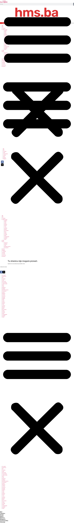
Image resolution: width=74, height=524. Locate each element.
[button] (37, 75)
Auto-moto (4, 255)
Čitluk (5, 221)
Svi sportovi (6, 247)
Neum (5, 231)
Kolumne (3, 256)
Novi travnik (6, 230)
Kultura (4, 157)
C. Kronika (4, 251)
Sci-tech (3, 253)
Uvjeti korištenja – (7, 268)
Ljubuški (5, 228)
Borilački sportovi (7, 246)
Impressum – (13, 268)
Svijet (3, 240)
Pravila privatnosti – (19, 268)
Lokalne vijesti (4, 219)
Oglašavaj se (25, 268)
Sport (3, 241)
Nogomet (6, 242)
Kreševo (5, 224)
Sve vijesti (4, 275)
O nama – (2, 268)
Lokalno (4, 155)
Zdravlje (3, 252)
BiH (2, 217)
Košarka (5, 244)
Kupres (5, 225)
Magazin (3, 250)
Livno (5, 226)
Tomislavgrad (6, 236)
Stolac (5, 235)
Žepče (5, 239)
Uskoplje (5, 237)
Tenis (5, 245)
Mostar (5, 229)
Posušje (5, 234)
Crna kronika (5, 153)
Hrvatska (3, 218)
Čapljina (5, 220)
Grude (5, 223)
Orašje (3, 310)
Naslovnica (4, 276)
